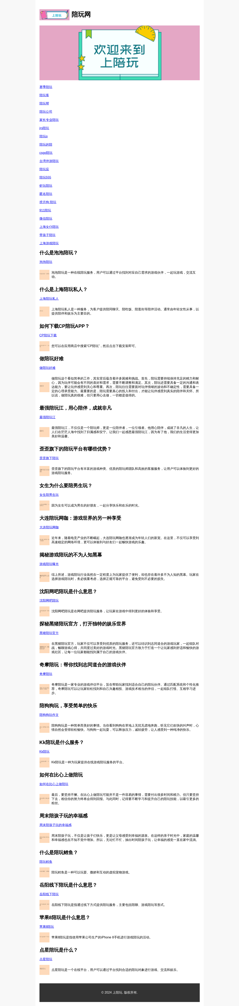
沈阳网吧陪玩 (49, 600)
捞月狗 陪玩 (47, 202)
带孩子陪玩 (47, 235)
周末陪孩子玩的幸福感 (55, 825)
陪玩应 (44, 169)
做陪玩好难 (47, 368)
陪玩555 (45, 177)
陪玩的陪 (45, 144)
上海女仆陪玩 (49, 226)
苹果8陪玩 (46, 926)
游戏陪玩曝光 (49, 564)
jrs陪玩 (44, 128)
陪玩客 (44, 95)
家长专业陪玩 (49, 120)
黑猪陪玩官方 (49, 633)
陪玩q (43, 136)
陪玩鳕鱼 (45, 861)
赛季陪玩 (45, 87)
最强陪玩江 (47, 417)
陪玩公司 (45, 111)
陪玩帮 (44, 103)
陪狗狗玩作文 (49, 715)
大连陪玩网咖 (49, 527)
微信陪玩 (45, 218)
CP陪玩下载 (48, 335)
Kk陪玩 (44, 751)
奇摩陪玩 (45, 674)
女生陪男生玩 (49, 494)
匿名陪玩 (45, 194)
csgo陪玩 (46, 152)
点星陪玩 (45, 959)
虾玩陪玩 (45, 185)
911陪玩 (45, 210)
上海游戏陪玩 (49, 243)
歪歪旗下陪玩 (49, 458)
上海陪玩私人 (49, 298)
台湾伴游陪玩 (49, 161)
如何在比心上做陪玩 (53, 784)
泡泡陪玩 (45, 262)
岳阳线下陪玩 (49, 894)
